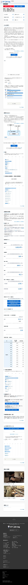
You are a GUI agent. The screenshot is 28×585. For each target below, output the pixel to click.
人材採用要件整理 (5, 551)
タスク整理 (4, 552)
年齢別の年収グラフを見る (14, 303)
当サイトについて (5, 571)
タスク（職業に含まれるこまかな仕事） (16, 74)
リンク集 (4, 573)
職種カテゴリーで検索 (15, 542)
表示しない (10, 83)
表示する (10, 82)
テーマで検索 (5, 543)
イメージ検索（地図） (6, 544)
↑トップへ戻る (21, 107)
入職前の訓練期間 (17, 178)
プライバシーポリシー (5, 576)
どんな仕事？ (6, 14)
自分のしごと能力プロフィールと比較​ (14, 428)
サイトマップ (4, 575)
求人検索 (14, 54)
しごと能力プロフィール (18, 17)
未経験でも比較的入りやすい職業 (16, 545)
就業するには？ (17, 14)
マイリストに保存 (9, 6)
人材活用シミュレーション (6, 553)
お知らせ (4, 558)
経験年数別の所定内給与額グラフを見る (14, 305)
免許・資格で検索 (14, 541)
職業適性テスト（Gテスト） (7, 536)
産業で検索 (13, 543)
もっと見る (14, 103)
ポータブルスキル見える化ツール (17, 535)
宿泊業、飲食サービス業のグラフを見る (11, 403)
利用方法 (4, 572)
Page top (14, 519)
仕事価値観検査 (5, 535)
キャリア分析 (15, 536)
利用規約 (4, 577)
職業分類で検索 (14, 544)
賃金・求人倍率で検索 (15, 547)
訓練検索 (14, 145)
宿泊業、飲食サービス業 (10, 10)
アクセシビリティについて (6, 574)
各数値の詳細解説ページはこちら (14, 434)
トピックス (4, 557)
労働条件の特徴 (6, 17)
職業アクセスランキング (6, 562)
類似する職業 (6, 19)
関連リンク (16, 19)
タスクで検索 (14, 546)
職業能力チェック (15, 537)
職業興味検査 (5, 534)
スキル (18, 431)
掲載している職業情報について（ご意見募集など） (19, 123)
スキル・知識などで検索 (6, 547)
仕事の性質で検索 (5, 545)
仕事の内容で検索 (5, 546)
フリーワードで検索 (6, 542)
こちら (20, 56)
